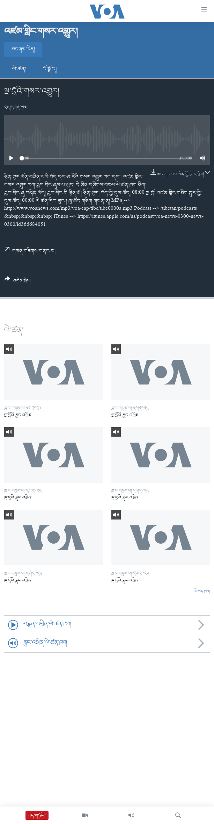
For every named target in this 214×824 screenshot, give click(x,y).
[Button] (18, 282)
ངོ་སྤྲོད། (50, 69)
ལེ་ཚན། (19, 69)
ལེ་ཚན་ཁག (202, 591)
